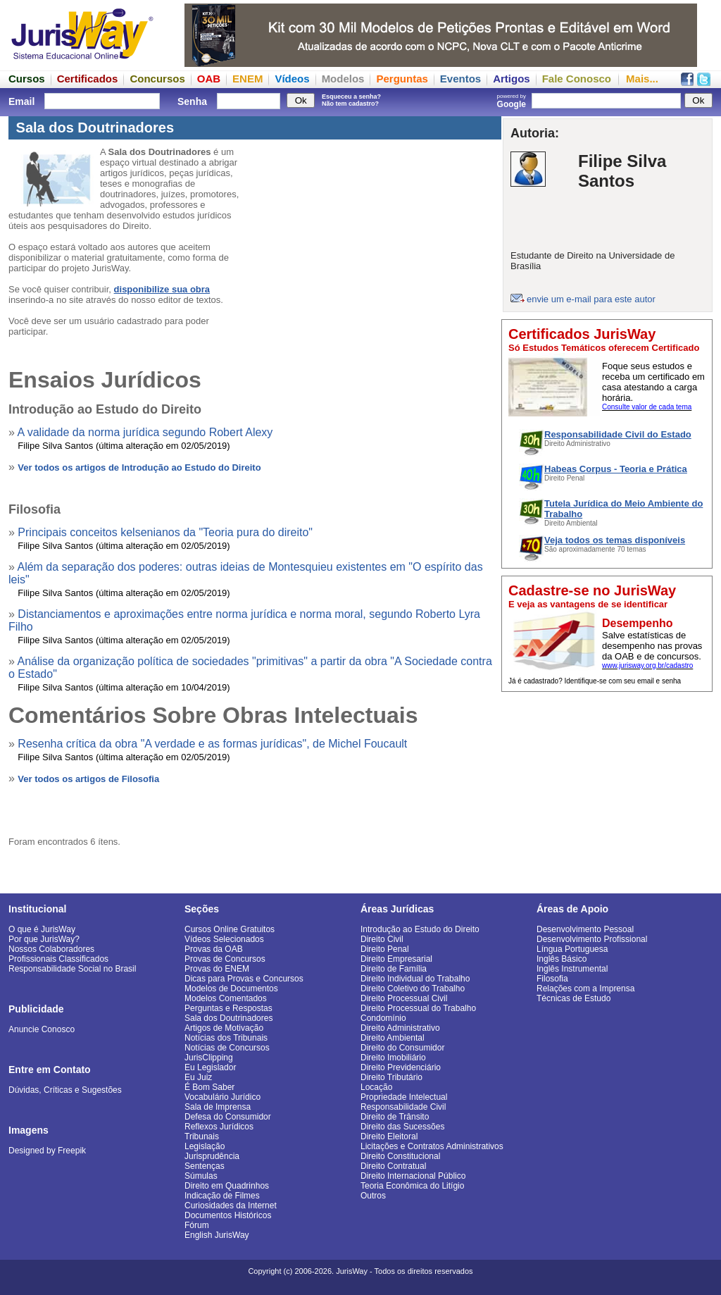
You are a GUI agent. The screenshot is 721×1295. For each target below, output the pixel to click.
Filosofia (552, 979)
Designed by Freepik (47, 1150)
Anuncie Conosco (41, 1029)
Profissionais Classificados (58, 959)
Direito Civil (381, 939)
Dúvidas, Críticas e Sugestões (65, 1090)
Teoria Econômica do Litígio (412, 1186)
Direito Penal (384, 949)
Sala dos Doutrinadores (228, 1018)
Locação (376, 1087)
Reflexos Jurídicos (218, 1127)
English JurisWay (216, 1235)
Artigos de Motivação (223, 1028)
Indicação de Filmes (222, 1196)
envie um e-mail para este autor (591, 299)
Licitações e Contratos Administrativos (431, 1146)
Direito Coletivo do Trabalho (412, 988)
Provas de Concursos (224, 959)
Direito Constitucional (400, 1156)
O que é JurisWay (41, 929)
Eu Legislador (210, 1067)
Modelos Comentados (225, 998)
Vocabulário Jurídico (222, 1097)
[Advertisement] (607, 787)
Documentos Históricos (227, 1215)
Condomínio (383, 1018)
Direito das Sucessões (402, 1127)
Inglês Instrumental (572, 969)
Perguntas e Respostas (228, 1008)
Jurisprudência (211, 1156)
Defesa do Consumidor (227, 1117)
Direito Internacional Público (412, 1176)
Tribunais (201, 1136)
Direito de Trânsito (394, 1117)
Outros (373, 1196)
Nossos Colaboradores (51, 949)
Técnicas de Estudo (573, 998)
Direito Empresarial (396, 959)
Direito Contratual (393, 1166)
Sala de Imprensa (217, 1107)
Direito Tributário (391, 1077)
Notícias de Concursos (227, 1048)
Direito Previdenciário (400, 1067)
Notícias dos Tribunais (226, 1038)
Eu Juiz (198, 1077)
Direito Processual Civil (403, 998)
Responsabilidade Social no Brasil (72, 969)
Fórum (196, 1225)
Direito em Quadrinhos (226, 1186)
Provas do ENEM (216, 969)
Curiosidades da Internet (230, 1205)
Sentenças (204, 1166)
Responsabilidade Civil (403, 1107)
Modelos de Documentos (231, 988)
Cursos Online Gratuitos (229, 929)
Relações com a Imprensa (585, 988)
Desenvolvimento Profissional (592, 939)
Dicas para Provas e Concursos (243, 979)
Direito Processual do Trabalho (418, 1008)
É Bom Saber (209, 1087)
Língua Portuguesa (572, 949)
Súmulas (201, 1176)
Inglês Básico (562, 959)
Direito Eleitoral (389, 1136)
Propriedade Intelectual (403, 1097)
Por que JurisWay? (44, 939)
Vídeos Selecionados (224, 939)
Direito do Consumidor (402, 1048)
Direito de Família (393, 969)
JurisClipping (208, 1057)
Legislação (204, 1146)
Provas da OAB (213, 949)
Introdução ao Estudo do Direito (419, 929)
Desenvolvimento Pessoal (585, 929)
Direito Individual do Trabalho (415, 979)
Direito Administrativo (400, 1028)
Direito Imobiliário (393, 1057)
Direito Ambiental (392, 1038)
